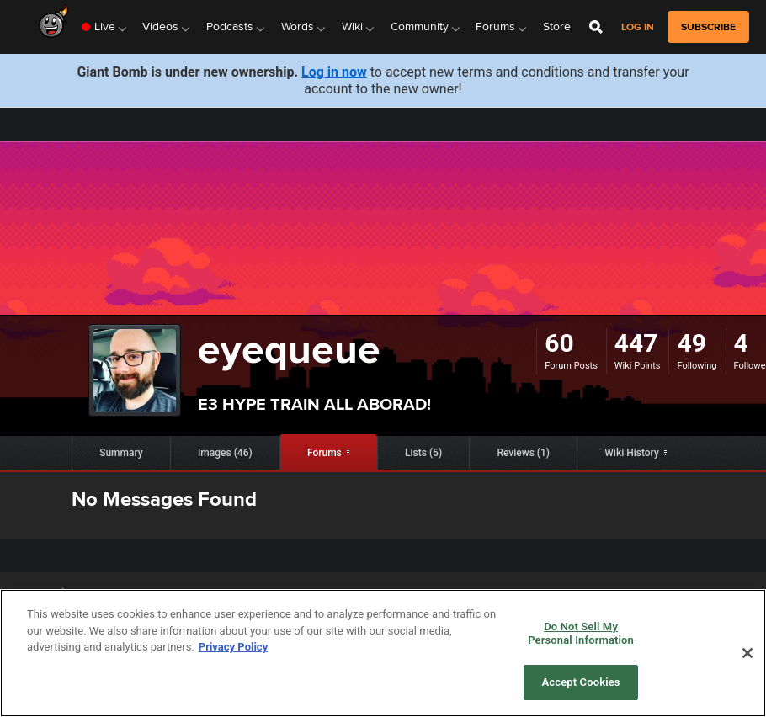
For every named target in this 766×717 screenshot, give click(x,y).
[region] (383, 653)
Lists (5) (423, 453)
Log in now (334, 72)
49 (691, 343)
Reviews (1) (523, 453)
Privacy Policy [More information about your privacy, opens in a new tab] (233, 646)
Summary (121, 453)
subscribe (708, 27)
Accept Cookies (581, 682)
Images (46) (225, 453)
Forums (324, 453)
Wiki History (631, 453)
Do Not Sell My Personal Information (581, 633)
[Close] (747, 653)
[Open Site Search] (596, 27)
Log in (637, 27)
